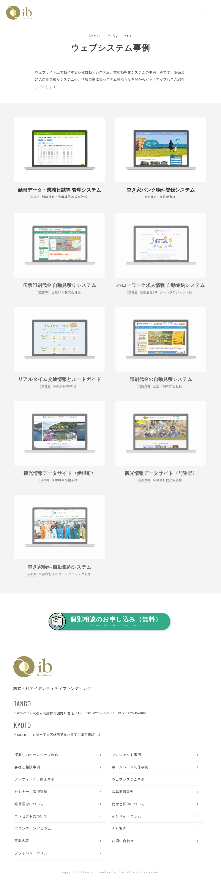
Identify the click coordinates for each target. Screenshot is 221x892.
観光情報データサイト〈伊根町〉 (60, 476)
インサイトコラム (126, 816)
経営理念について (29, 804)
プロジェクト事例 (126, 755)
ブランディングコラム (32, 828)
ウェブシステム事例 (128, 779)
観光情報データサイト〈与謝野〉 (161, 476)
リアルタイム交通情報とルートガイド (59, 382)
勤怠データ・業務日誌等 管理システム (59, 190)
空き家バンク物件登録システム (161, 190)
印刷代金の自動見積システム (160, 382)
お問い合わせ (123, 841)
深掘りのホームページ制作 (36, 755)
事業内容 (21, 841)
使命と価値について (128, 804)
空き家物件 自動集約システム (60, 570)
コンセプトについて (30, 816)
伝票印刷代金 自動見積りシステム (59, 289)
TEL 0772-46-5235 (100, 713)
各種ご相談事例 (27, 767)
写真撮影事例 (123, 791)
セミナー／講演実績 (30, 791)
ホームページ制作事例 (130, 767)
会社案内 (119, 828)
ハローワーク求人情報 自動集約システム (161, 289)
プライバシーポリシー (32, 853)
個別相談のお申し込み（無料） (116, 621)
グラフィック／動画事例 (34, 779)
